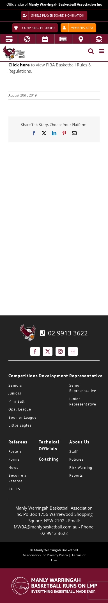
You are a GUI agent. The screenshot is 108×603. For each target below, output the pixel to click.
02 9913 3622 (63, 333)
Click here (19, 65)
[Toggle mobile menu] (102, 51)
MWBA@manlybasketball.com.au (45, 527)
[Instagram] (60, 351)
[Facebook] (35, 351)
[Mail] (73, 351)
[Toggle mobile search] (91, 51)
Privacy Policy (57, 555)
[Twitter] (47, 351)
